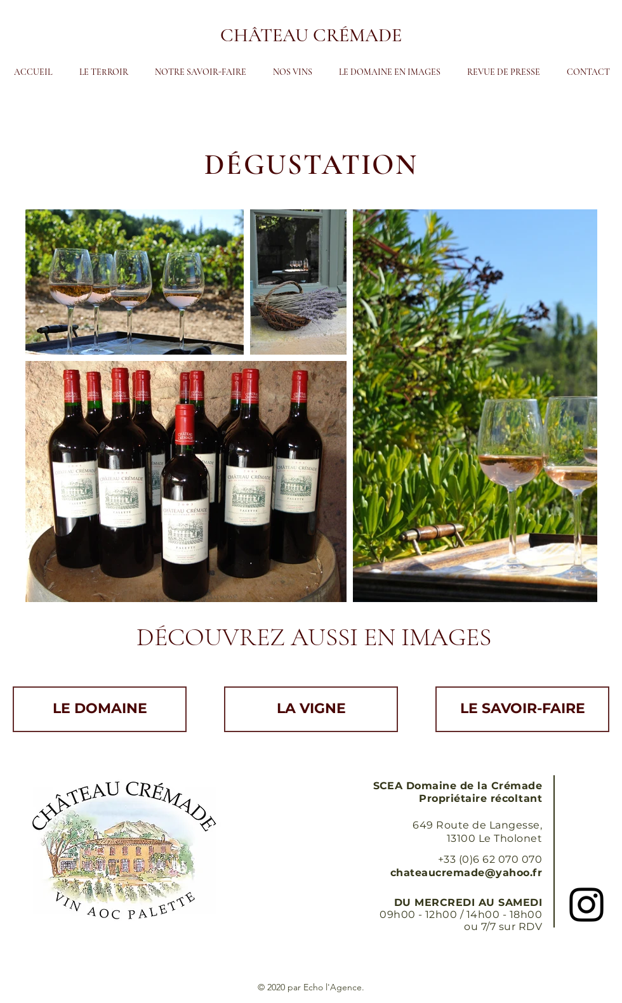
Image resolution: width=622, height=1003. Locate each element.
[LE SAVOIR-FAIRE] (522, 709)
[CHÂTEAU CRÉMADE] (311, 35)
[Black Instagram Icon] (586, 905)
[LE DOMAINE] (100, 709)
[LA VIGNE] (311, 709)
